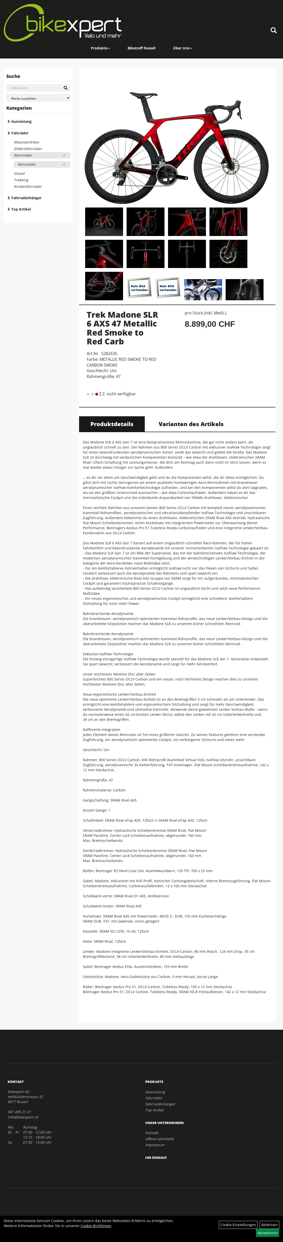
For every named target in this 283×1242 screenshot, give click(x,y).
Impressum (154, 1144)
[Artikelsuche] (274, 30)
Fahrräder (20, 133)
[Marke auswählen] (38, 98)
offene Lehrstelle (159, 1138)
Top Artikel (21, 209)
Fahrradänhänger (26, 197)
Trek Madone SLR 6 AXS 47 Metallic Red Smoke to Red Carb (122, 328)
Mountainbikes (26, 142)
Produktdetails (111, 424)
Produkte (100, 48)
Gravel (19, 173)
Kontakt (151, 1132)
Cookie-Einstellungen (238, 1224)
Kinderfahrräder (28, 186)
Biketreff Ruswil (141, 48)
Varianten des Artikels (191, 424)
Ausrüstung (21, 121)
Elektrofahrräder (28, 148)
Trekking (21, 180)
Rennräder (23, 155)
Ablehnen (269, 1224)
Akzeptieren (267, 1232)
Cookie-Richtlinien (96, 1225)
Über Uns (182, 48)
